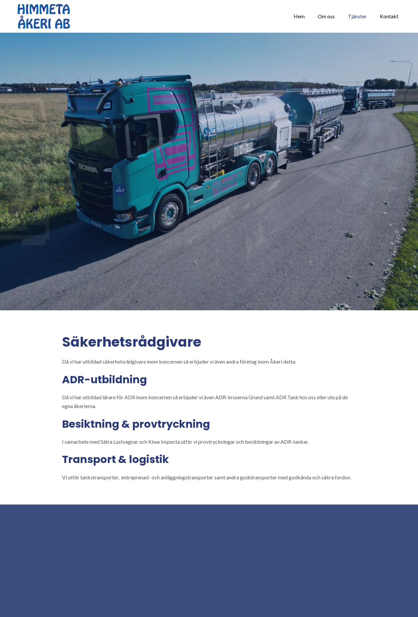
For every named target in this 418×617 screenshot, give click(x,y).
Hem (299, 16)
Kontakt (389, 16)
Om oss (326, 16)
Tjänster (357, 16)
